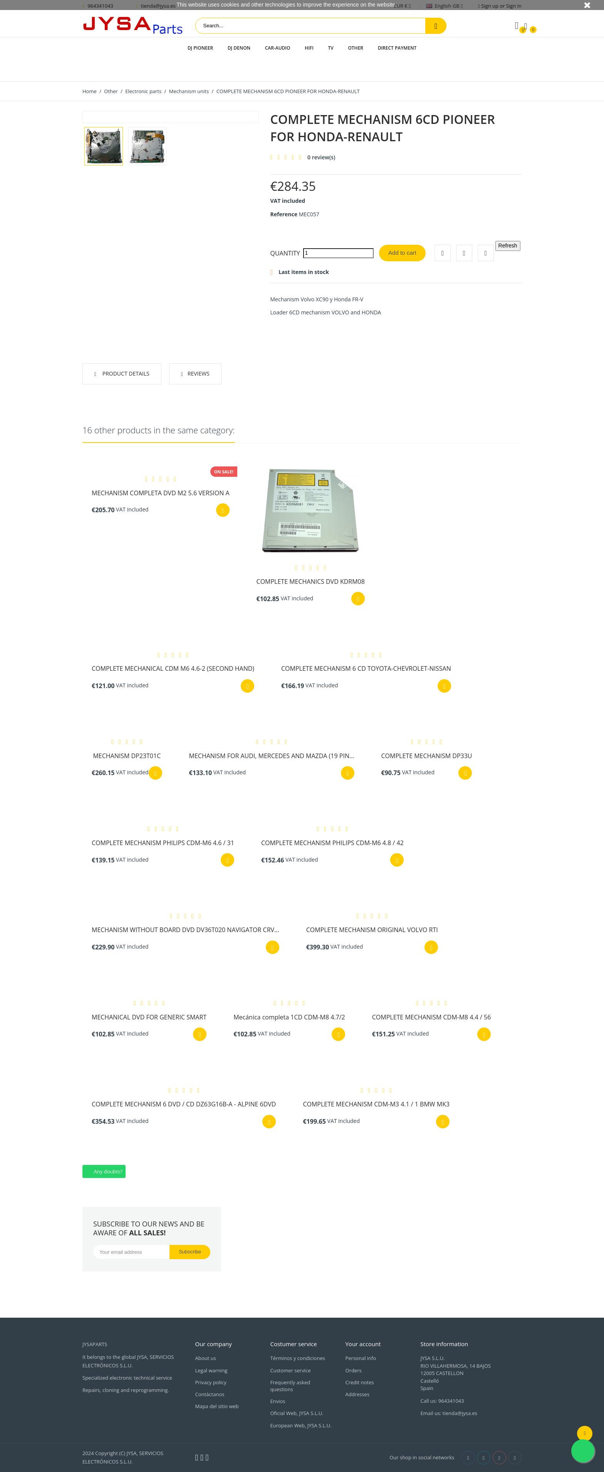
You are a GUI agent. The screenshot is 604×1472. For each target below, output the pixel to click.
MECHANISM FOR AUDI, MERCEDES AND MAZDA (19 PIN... (271, 756)
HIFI (309, 48)
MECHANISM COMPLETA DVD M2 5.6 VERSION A (161, 493)
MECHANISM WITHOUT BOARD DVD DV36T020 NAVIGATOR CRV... (185, 930)
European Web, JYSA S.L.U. (300, 1425)
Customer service (290, 1370)
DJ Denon (239, 48)
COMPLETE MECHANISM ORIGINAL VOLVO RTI (372, 930)
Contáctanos (210, 1394)
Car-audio (277, 48)
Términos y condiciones (297, 1358)
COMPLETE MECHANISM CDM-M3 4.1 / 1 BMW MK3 (376, 1104)
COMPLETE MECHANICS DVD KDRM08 (311, 581)
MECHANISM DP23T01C (127, 756)
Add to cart (402, 252)
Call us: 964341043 (442, 1400)
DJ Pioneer (200, 48)
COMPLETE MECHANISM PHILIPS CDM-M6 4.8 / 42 (332, 843)
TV (330, 48)
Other (355, 48)
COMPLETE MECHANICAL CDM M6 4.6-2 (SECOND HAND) (173, 668)
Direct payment (397, 48)
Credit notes (359, 1382)
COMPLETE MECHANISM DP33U (426, 756)
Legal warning (211, 1370)
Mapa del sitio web (217, 1406)
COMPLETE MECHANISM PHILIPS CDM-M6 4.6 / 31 (163, 843)
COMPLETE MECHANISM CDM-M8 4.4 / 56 (431, 1017)
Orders (353, 1370)
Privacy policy (210, 1382)
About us (205, 1358)
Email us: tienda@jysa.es (448, 1413)
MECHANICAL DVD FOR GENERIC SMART (149, 1017)
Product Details (125, 373)
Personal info (360, 1358)
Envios (277, 1401)
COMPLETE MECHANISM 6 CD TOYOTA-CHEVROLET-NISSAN (366, 668)
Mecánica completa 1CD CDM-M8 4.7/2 (289, 1017)
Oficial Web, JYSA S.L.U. (296, 1413)
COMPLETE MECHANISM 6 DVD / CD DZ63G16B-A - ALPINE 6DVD (184, 1104)
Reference (284, 214)
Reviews (199, 373)
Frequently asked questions (290, 1386)
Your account (363, 1344)
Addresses (357, 1394)
